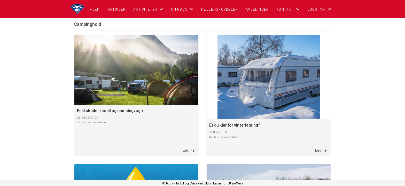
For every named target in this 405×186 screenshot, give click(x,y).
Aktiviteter (148, 9)
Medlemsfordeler (219, 9)
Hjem (95, 9)
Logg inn (319, 9)
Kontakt (288, 9)
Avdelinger (257, 9)
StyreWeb (235, 183)
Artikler (117, 9)
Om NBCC (182, 9)
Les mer (189, 150)
